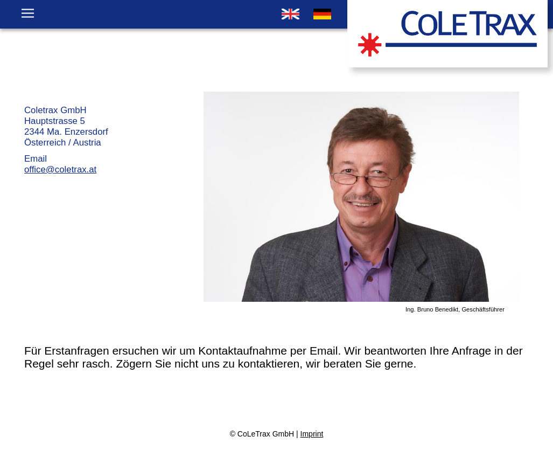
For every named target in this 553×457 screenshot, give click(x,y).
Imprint (312, 434)
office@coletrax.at (60, 169)
